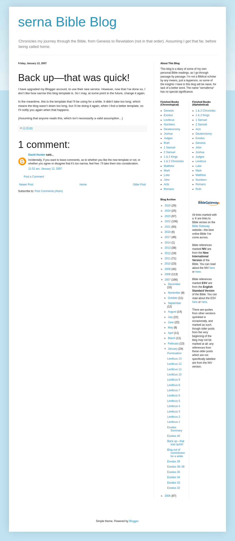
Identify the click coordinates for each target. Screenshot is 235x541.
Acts (166, 184)
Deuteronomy (172, 129)
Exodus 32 (173, 487)
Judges (168, 138)
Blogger (133, 521)
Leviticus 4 (173, 406)
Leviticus (169, 120)
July (171, 317)
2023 (168, 216)
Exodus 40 (173, 436)
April (171, 333)
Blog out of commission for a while (176, 453)
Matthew (169, 166)
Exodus (168, 115)
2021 (168, 226)
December (174, 284)
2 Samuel (169, 152)
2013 (168, 247)
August (172, 311)
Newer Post (26, 184)
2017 (168, 237)
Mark (167, 170)
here (212, 267)
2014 (168, 242)
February (173, 343)
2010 (168, 263)
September (174, 303)
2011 (168, 258)
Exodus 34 (173, 477)
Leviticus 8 (173, 385)
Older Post (139, 184)
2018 (168, 232)
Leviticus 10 (174, 374)
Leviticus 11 (174, 369)
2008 (168, 274)
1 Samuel (169, 147)
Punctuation (174, 353)
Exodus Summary (174, 429)
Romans (169, 189)
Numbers (169, 124)
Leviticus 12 (174, 363)
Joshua (168, 133)
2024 (168, 210)
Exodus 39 (173, 461)
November (174, 292)
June (171, 322)
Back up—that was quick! (175, 443)
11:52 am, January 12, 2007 (45, 168)
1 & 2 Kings (171, 156)
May (171, 327)
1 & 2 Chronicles (174, 161)
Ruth (166, 143)
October (173, 298)
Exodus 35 (173, 472)
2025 (168, 205)
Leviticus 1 (173, 422)
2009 (168, 269)
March (172, 338)
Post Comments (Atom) (49, 191)
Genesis (169, 110)
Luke (167, 175)
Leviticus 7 (173, 390)
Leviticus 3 (173, 411)
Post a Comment (34, 176)
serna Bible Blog (67, 21)
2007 (168, 279)
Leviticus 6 (173, 395)
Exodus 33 (173, 482)
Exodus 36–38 (176, 466)
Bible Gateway (201, 226)
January (173, 348)
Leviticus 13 (174, 358)
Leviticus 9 (173, 379)
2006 (168, 495)
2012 (168, 253)
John (167, 179)
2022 (168, 221)
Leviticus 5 (173, 401)
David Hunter (36, 154)
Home (83, 184)
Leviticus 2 (173, 416)
